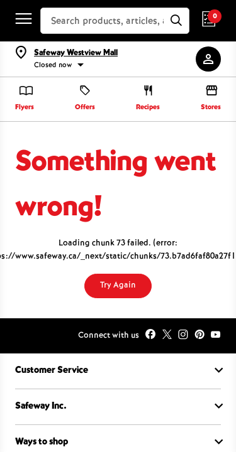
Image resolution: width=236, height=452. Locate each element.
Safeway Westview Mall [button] (76, 53)
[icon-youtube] (216, 335)
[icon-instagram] (183, 335)
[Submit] (176, 20)
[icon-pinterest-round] (199, 335)
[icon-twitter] (167, 335)
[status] (113, 66)
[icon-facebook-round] (150, 335)
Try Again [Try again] (118, 285)
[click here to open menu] (20, 21)
